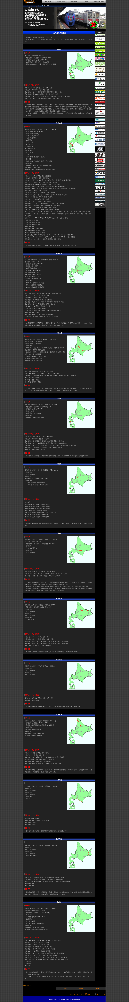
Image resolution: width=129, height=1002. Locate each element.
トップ (26, 6)
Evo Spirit (48, 1)
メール (97, 988)
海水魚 (86, 1)
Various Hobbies (99, 1)
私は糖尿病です (61, 1)
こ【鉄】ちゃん (73, 1)
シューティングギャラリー (30, 1)
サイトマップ (101, 994)
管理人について (89, 994)
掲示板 (81, 988)
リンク (65, 988)
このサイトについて (75, 994)
